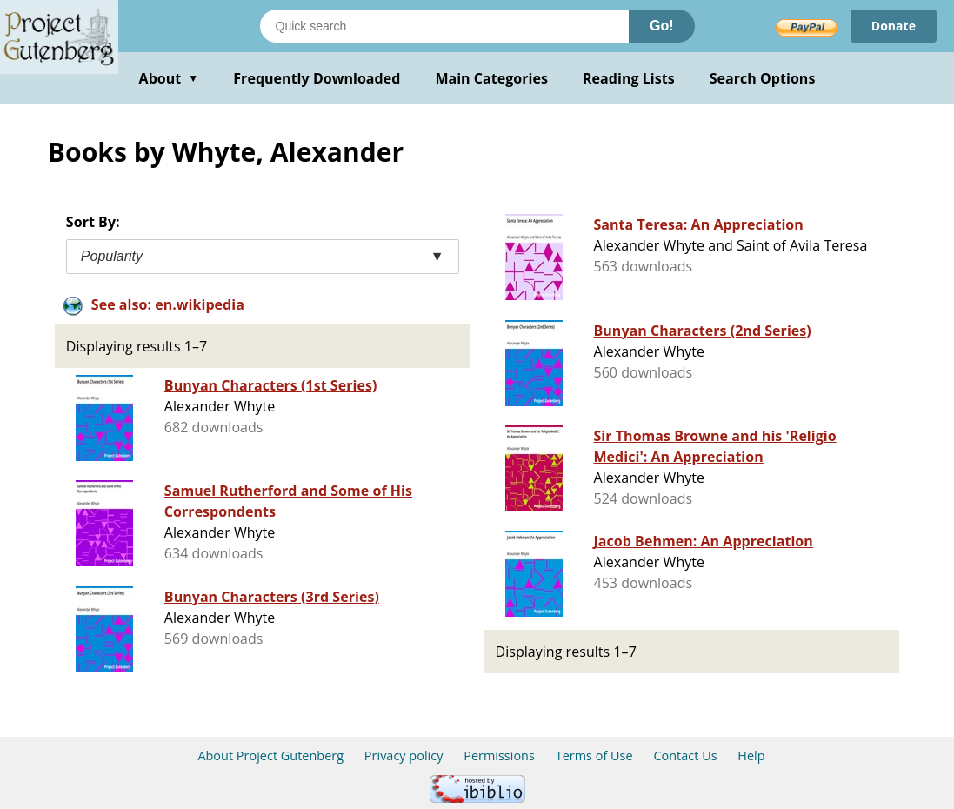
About (169, 78)
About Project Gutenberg (270, 755)
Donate (893, 25)
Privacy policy (404, 755)
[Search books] (444, 26)
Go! (662, 25)
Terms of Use (594, 755)
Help (750, 755)
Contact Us (685, 755)
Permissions (499, 755)
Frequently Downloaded (316, 78)
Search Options (763, 78)
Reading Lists (629, 78)
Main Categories (491, 78)
